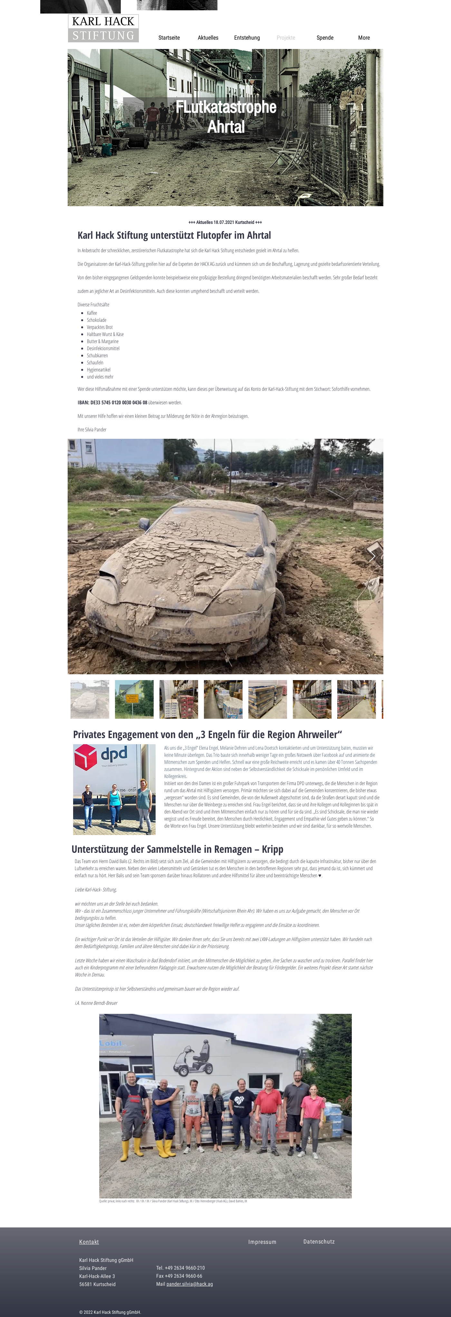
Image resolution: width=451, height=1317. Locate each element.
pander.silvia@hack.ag (190, 1284)
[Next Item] (372, 556)
